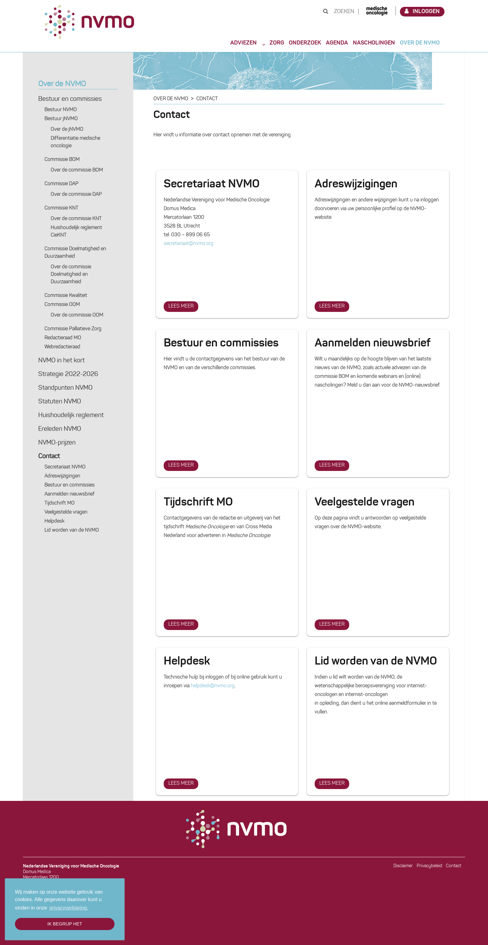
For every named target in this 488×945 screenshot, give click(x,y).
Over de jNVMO (67, 129)
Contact (49, 457)
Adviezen (243, 43)
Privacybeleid (429, 866)
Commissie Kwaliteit (66, 295)
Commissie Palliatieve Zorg (73, 329)
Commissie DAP (61, 183)
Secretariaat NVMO (65, 467)
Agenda (337, 43)
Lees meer (183, 305)
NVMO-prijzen (57, 443)
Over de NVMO (420, 43)
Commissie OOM (62, 304)
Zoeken (338, 12)
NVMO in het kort (61, 361)
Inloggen (422, 11)
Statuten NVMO (59, 402)
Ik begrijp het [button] (64, 923)
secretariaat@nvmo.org (189, 243)
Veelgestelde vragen (66, 512)
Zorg (277, 43)
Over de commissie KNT (76, 218)
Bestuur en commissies (70, 99)
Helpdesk (54, 521)
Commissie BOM (62, 159)
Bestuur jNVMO (61, 118)
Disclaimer (403, 866)
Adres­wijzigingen (62, 476)
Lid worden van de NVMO (72, 530)
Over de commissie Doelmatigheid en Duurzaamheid (71, 274)
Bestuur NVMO (61, 109)
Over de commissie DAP (76, 194)
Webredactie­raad (62, 347)
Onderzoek (305, 43)
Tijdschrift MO (60, 503)
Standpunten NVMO (65, 388)
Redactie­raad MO (63, 338)
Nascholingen (374, 43)
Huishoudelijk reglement (71, 415)
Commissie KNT (61, 208)
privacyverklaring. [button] (68, 907)
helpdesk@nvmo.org (213, 686)
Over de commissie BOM (77, 170)
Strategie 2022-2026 (68, 374)
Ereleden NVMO (59, 429)
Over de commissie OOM (77, 315)
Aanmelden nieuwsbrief (70, 494)
